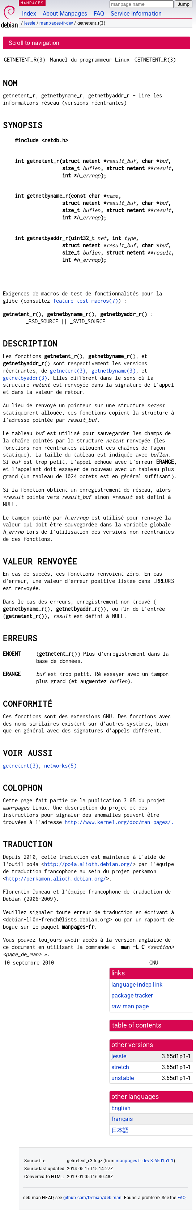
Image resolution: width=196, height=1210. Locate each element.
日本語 (120, 1130)
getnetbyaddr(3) (25, 378)
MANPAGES (32, 2)
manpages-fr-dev (56, 23)
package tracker (132, 995)
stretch (120, 1067)
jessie (29, 23)
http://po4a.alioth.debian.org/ (88, 864)
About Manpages (65, 13)
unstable (122, 1078)
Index (29, 13)
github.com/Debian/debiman (92, 1197)
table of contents (137, 1025)
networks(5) (60, 765)
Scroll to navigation (34, 42)
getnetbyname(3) (113, 370)
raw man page (130, 1006)
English (121, 1108)
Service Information (136, 13)
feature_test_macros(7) (85, 301)
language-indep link (136, 984)
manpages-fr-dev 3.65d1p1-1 (145, 1160)
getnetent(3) (67, 370)
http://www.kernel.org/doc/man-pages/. (119, 822)
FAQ (99, 13)
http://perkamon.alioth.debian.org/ (56, 878)
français (122, 1119)
